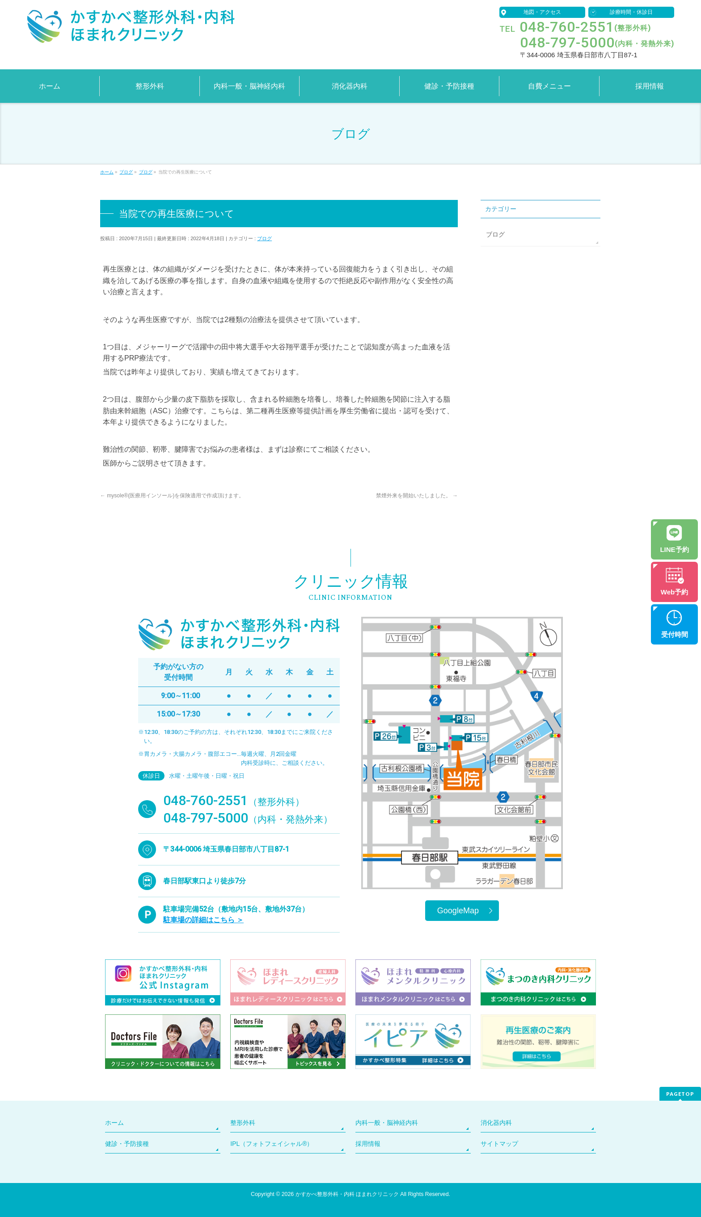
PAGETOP (680, 1094)
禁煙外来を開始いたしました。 (417, 495)
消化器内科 (496, 1122)
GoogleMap (458, 910)
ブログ (264, 238)
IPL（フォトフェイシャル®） (271, 1143)
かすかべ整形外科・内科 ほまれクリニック (347, 1194)
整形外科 (242, 1122)
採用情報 (367, 1143)
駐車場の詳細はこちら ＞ (203, 920)
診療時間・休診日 (631, 12)
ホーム (114, 1122)
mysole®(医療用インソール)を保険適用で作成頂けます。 (172, 495)
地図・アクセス (542, 12)
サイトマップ (499, 1143)
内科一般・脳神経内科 (386, 1122)
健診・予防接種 (127, 1143)
